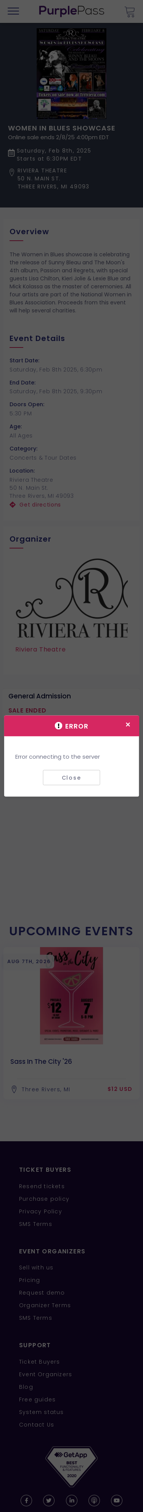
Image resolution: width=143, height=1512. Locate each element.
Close (71, 777)
